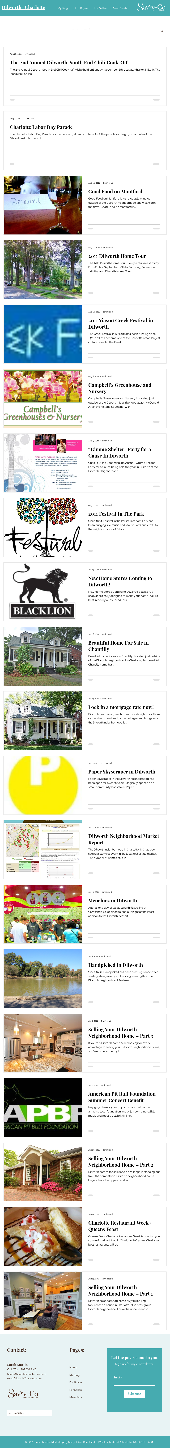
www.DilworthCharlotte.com (24, 1378)
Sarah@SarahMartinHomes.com (26, 1373)
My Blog (74, 1375)
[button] (162, 31)
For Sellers (75, 1389)
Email (117, 1377)
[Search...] (29, 1413)
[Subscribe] (134, 1394)
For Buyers (75, 1382)
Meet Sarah (76, 1397)
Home (73, 1367)
